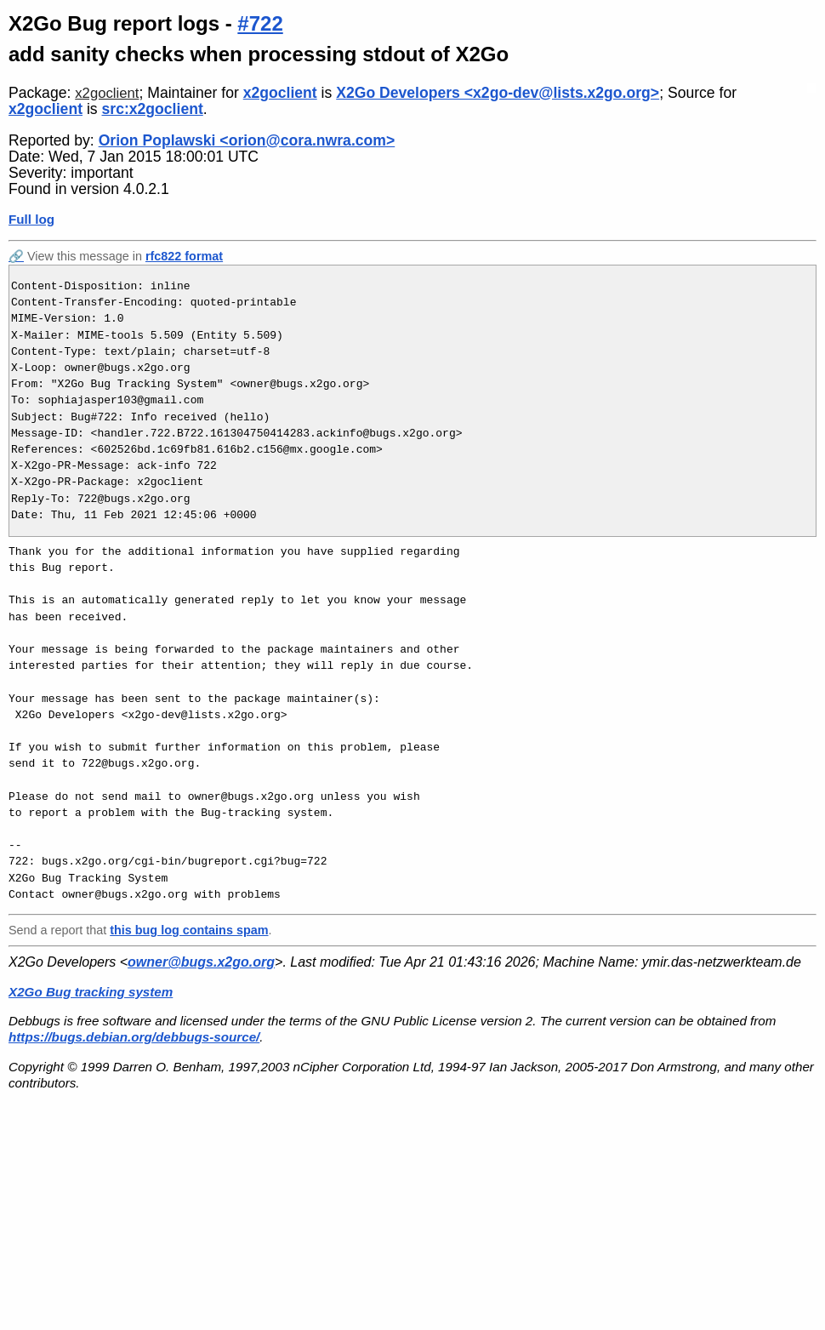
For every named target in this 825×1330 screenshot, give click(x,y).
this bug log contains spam (189, 930)
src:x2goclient (152, 108)
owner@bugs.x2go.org (201, 962)
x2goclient (107, 93)
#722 (259, 23)
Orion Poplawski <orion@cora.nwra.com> (247, 140)
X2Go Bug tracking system (91, 992)
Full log (31, 219)
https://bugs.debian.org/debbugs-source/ (134, 1037)
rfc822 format (184, 256)
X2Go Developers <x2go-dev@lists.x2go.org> (497, 92)
